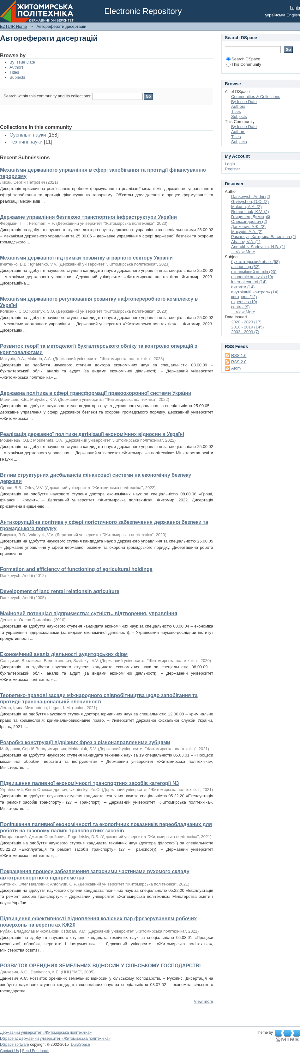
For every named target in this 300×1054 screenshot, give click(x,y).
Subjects (17, 77)
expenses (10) (244, 301)
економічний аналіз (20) (253, 271)
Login (295, 7)
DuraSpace (80, 1044)
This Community (243, 64)
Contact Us (9, 1051)
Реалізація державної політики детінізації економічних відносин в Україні (92, 434)
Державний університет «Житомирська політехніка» (46, 1032)
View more (203, 1001)
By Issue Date (22, 62)
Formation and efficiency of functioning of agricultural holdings (76, 569)
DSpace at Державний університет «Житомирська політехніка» (55, 1038)
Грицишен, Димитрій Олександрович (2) (250, 219)
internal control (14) (249, 281)
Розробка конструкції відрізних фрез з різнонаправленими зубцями (85, 742)
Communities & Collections (255, 96)
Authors (16, 67)
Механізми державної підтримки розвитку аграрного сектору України (86, 257)
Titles (14, 72)
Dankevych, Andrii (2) (250, 196)
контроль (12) (244, 296)
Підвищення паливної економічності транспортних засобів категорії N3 (89, 783)
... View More (243, 251)
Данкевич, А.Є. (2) (248, 226)
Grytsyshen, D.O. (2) (250, 201)
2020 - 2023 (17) (246, 322)
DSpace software (14, 1044)
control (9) (240, 306)
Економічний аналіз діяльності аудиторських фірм (64, 654)
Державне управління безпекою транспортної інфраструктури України (88, 217)
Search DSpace (243, 59)
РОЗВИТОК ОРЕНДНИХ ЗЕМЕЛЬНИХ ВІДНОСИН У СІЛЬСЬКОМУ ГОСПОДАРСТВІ (100, 965)
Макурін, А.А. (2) (246, 231)
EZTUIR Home (13, 26)
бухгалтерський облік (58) (255, 261)
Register (232, 169)
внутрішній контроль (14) (255, 292)
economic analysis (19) (252, 276)
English (293, 15)
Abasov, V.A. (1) (246, 241)
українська (275, 15)
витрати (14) (243, 287)
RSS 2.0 (238, 361)
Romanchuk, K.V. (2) (250, 211)
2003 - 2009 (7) (245, 331)
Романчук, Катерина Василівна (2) (263, 236)
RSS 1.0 (238, 355)
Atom (236, 368)
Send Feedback (35, 1051)
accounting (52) (245, 266)
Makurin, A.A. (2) (246, 206)
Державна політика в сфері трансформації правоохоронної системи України (95, 393)
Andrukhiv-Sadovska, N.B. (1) (258, 246)
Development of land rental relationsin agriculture (59, 591)
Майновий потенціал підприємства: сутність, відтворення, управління (88, 613)
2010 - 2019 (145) (247, 327)
